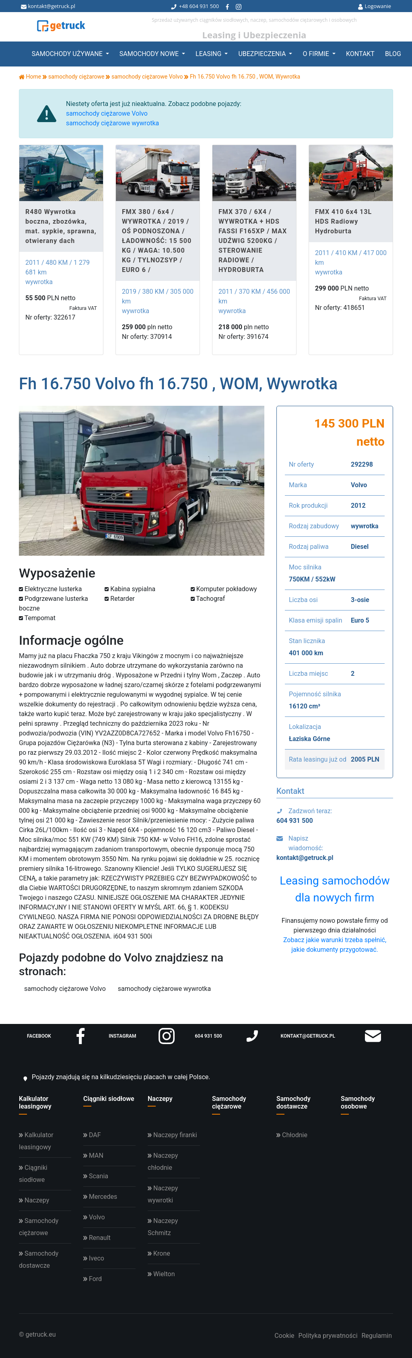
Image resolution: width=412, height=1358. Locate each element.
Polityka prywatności (327, 1335)
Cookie (284, 1335)
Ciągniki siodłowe (108, 1099)
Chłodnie (291, 1135)
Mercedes (100, 1196)
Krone (159, 1253)
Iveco (93, 1258)
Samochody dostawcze (293, 1102)
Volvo (94, 1217)
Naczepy (160, 1099)
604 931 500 (204, 6)
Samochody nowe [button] (149, 54)
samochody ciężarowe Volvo (107, 113)
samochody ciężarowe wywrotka (112, 123)
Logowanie (374, 6)
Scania (95, 1176)
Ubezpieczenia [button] (262, 54)
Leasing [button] (209, 54)
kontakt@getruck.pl (48, 6)
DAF (92, 1135)
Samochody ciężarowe (229, 1102)
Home (30, 76)
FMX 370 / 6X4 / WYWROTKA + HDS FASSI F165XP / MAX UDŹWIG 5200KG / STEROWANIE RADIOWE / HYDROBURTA (252, 241)
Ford (92, 1279)
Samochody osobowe (358, 1102)
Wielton (161, 1274)
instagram (142, 1036)
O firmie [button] (316, 54)
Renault (97, 1238)
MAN (93, 1155)
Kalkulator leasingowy (35, 1102)
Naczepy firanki (172, 1135)
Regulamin (377, 1335)
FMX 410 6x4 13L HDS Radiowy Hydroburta (343, 221)
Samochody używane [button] (68, 54)
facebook (58, 1036)
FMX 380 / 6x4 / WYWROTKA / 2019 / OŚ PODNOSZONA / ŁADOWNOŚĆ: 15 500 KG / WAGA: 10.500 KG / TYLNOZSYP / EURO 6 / (157, 241)
